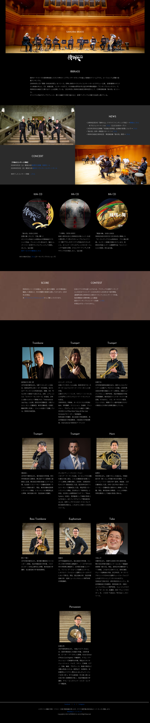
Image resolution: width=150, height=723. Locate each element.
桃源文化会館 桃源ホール (41, 165)
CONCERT (113, 6)
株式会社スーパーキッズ (74, 711)
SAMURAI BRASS (95, 6)
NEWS (105, 6)
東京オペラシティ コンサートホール (45, 168)
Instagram (82, 704)
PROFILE (134, 6)
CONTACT (142, 6)
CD (120, 6)
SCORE (125, 6)
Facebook (67, 704)
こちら (108, 125)
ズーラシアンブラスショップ (34, 298)
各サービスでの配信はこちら (31, 251)
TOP (85, 6)
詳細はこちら (134, 122)
